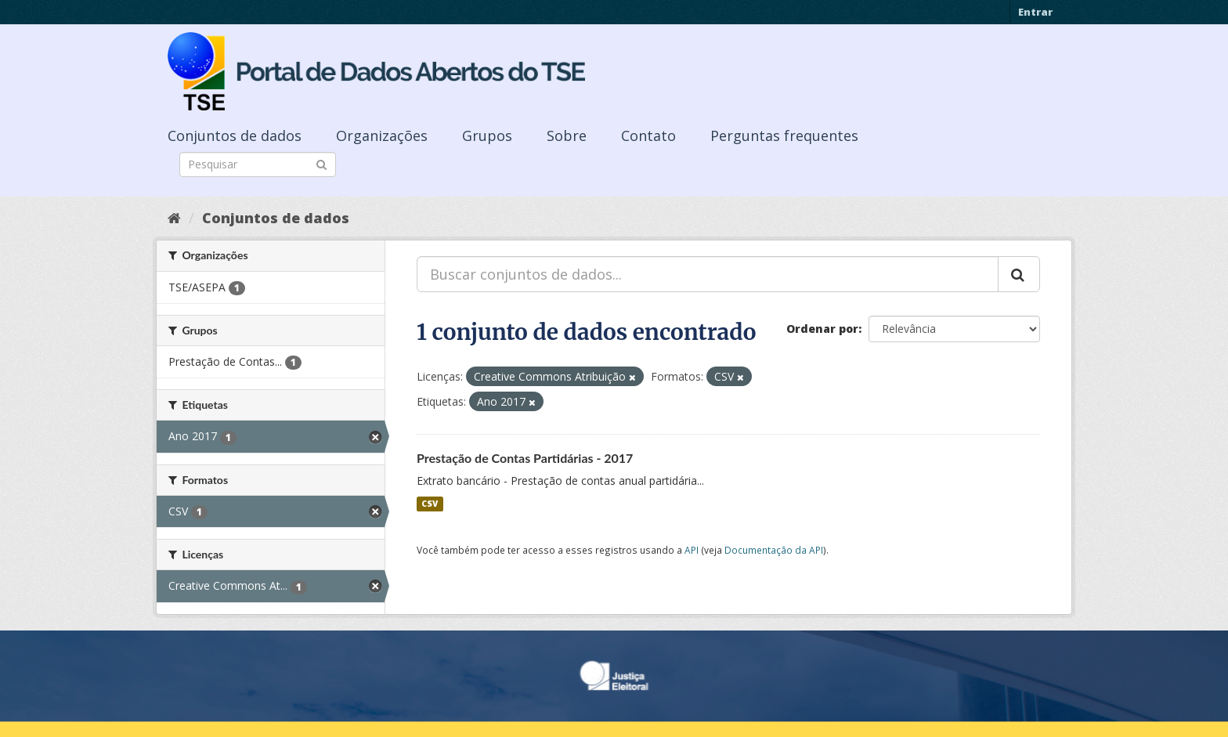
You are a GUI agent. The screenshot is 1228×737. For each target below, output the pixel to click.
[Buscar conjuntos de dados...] (708, 274)
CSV (429, 503)
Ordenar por (822, 328)
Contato (648, 135)
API (691, 550)
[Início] (174, 217)
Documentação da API (773, 550)
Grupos (487, 135)
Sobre (567, 135)
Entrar (1035, 12)
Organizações (382, 135)
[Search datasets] (257, 164)
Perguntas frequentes (784, 135)
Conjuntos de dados (235, 135)
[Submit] (321, 163)
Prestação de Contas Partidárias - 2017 (525, 457)
